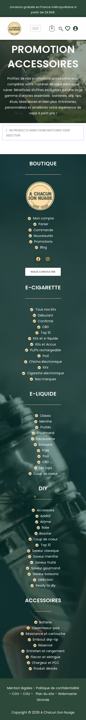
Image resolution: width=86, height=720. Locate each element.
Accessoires (43, 600)
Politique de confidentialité (57, 688)
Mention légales (19, 688)
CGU (26, 693)
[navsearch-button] (61, 29)
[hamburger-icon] (35, 28)
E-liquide (43, 393)
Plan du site (45, 693)
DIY (43, 488)
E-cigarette (43, 287)
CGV (15, 693)
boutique (43, 163)
